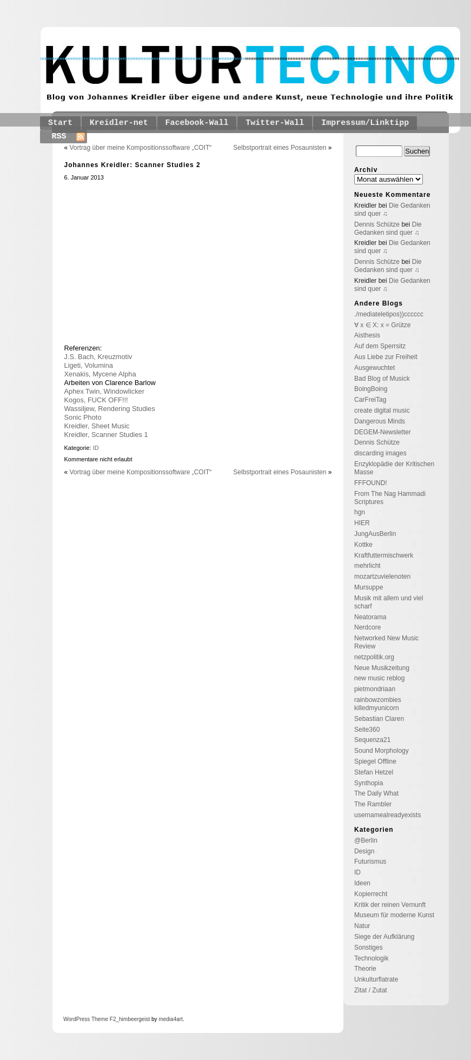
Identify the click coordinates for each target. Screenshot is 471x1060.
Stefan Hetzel (373, 772)
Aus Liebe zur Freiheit (385, 357)
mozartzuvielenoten (382, 576)
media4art (170, 1019)
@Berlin (365, 840)
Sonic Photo (83, 417)
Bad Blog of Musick (382, 378)
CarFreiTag (370, 399)
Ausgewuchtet (374, 368)
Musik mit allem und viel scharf (388, 602)
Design (364, 851)
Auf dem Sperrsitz (380, 346)
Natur (362, 926)
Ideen (362, 883)
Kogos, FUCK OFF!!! (96, 400)
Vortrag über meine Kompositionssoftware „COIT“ (141, 147)
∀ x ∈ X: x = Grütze (382, 325)
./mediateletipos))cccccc (388, 314)
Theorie (365, 968)
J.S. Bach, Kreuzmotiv (98, 357)
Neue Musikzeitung (381, 668)
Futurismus (370, 861)
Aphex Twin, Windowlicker (104, 391)
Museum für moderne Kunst (394, 915)
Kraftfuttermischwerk (383, 555)
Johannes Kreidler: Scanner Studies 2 (132, 165)
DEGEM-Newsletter (382, 432)
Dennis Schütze (377, 224)
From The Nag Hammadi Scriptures (390, 498)
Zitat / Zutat (370, 990)
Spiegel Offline (375, 761)
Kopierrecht (370, 894)
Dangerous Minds (379, 421)
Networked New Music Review (386, 642)
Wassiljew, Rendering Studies (109, 409)
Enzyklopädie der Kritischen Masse (394, 468)
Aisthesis (367, 335)
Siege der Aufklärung (384, 936)
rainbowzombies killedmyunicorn (377, 704)
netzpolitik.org (374, 657)
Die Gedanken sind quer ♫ (388, 228)
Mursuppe (368, 587)
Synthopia (368, 783)
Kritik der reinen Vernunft (390, 905)
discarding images (380, 453)
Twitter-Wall (275, 123)
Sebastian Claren (379, 719)
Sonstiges (368, 947)
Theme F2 (103, 1019)
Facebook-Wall (197, 123)
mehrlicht (367, 565)
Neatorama (370, 617)
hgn (359, 512)
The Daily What (376, 793)
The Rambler (373, 804)
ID (96, 448)
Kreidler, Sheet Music (97, 426)
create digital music (382, 410)
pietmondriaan (374, 689)
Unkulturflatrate (376, 979)
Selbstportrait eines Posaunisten (279, 147)
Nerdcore (367, 627)
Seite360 (367, 729)
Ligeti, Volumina (88, 365)
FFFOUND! (370, 483)
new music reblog (379, 678)
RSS (59, 136)
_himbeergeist (133, 1019)
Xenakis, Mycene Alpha (100, 374)
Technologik (371, 958)
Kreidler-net (119, 123)
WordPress (76, 1019)
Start (60, 123)
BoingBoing (370, 389)
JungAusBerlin (375, 534)
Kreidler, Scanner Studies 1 (106, 434)
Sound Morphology (381, 750)
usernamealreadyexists (387, 815)
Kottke (363, 544)
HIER (362, 523)
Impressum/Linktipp (365, 123)
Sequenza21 (372, 740)
